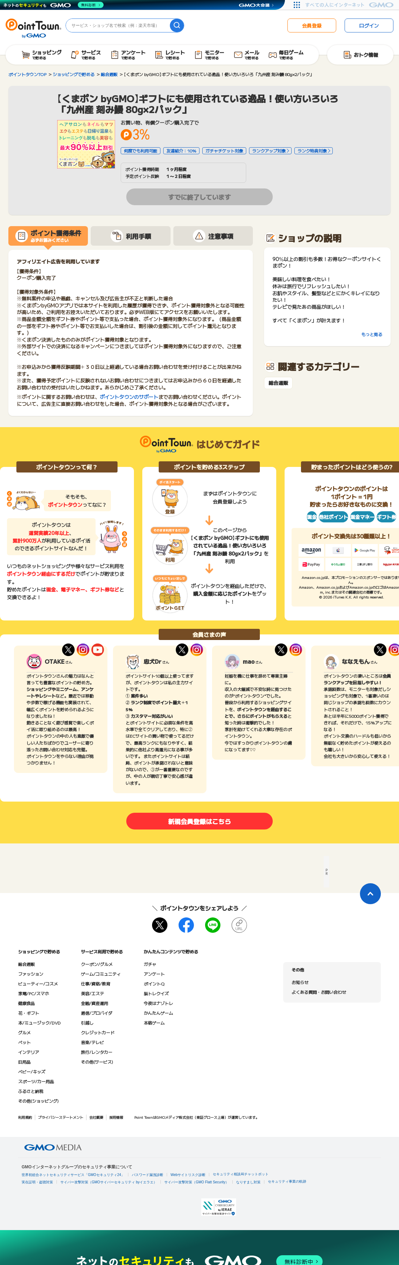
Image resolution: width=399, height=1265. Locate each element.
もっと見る (371, 334)
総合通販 (278, 383)
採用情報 (116, 1117)
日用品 (24, 1062)
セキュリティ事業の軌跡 (287, 1181)
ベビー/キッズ (31, 1071)
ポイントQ (154, 984)
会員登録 (312, 25)
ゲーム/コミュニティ (101, 974)
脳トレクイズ (156, 993)
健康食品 (26, 1003)
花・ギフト (28, 1013)
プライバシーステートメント (60, 1117)
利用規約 (25, 1117)
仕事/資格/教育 (95, 984)
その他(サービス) (97, 1062)
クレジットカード (97, 1032)
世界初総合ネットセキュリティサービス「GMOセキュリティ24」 (73, 1175)
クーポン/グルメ (97, 964)
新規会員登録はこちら (199, 821)
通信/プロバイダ (96, 1013)
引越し (87, 1023)
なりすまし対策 (248, 1182)
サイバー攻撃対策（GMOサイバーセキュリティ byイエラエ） (108, 1182)
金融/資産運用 (94, 1003)
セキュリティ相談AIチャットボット (240, 1174)
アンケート (154, 974)
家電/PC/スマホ (33, 993)
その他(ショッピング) (38, 1101)
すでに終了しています (199, 196)
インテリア (28, 1052)
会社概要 (96, 1117)
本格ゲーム (154, 1023)
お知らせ (300, 982)
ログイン (369, 25)
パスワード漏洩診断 (147, 1175)
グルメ (24, 1032)
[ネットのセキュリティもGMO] (53, 5)
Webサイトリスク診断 (188, 1175)
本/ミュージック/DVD (39, 1023)
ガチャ (150, 964)
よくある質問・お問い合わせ (319, 992)
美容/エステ (92, 993)
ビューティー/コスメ (38, 984)
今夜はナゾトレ (158, 1003)
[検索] (177, 25)
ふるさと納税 (30, 1091)
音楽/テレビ (92, 1042)
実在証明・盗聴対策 (37, 1182)
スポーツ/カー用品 (36, 1081)
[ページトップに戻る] (370, 893)
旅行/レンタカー (96, 1052)
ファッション (30, 974)
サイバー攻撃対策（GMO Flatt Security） (196, 1182)
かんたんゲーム (158, 1013)
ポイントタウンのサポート (129, 396)
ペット (24, 1042)
